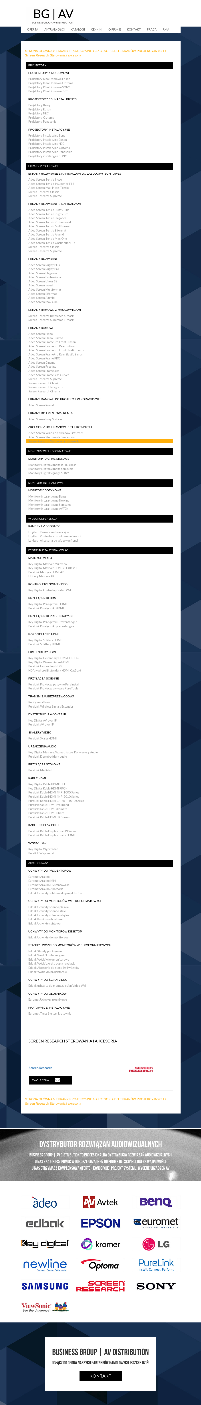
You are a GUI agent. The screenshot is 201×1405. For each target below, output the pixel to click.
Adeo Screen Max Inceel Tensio (48, 187)
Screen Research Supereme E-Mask (51, 320)
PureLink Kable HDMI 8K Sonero (49, 817)
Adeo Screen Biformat (42, 293)
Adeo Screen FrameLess (43, 370)
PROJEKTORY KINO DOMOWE (49, 73)
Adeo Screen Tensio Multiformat (49, 226)
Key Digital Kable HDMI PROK (47, 788)
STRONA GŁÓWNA (38, 51)
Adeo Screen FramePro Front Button (52, 342)
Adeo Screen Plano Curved (45, 338)
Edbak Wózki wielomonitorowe (48, 959)
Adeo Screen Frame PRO (44, 358)
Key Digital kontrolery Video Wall (50, 590)
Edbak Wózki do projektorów (47, 972)
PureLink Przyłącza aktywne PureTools (53, 688)
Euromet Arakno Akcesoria (45, 889)
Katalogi (78, 29)
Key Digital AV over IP (42, 720)
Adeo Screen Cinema (41, 362)
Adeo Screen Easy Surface (45, 419)
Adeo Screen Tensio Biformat (47, 230)
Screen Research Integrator (46, 387)
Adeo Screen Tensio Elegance (47, 218)
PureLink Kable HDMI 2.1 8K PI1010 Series (56, 801)
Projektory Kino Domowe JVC (48, 91)
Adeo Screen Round (41, 405)
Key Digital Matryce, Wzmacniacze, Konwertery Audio (63, 752)
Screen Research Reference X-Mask (51, 316)
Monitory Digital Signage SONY (48, 473)
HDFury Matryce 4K (41, 576)
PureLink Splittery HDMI (44, 644)
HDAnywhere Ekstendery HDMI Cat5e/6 (54, 670)
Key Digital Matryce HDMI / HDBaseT (52, 568)
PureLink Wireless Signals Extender (50, 706)
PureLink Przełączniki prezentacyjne (51, 626)
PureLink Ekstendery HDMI (45, 666)
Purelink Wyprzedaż (41, 853)
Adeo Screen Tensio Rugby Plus (48, 210)
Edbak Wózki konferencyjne (46, 955)
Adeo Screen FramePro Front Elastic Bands (56, 350)
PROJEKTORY (37, 65)
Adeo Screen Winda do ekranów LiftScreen (56, 433)
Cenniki (96, 29)
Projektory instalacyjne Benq (47, 135)
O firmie (114, 29)
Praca (152, 29)
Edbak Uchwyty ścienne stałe (47, 911)
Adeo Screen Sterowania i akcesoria (51, 437)
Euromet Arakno (39, 876)
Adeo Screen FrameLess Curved (49, 375)
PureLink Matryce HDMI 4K (46, 572)
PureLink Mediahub (40, 770)
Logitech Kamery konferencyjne (48, 532)
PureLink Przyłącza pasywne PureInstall (53, 684)
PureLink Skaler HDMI (42, 738)
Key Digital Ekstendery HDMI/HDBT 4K (54, 658)
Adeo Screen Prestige (42, 366)
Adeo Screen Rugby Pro (43, 269)
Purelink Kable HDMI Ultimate (47, 809)
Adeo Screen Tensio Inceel (45, 179)
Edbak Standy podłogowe (45, 951)
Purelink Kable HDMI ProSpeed (48, 805)
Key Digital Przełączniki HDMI (47, 604)
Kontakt (134, 29)
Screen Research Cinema (44, 391)
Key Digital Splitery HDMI (45, 640)
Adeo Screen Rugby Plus (44, 265)
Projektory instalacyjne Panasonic (50, 152)
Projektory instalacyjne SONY (47, 156)
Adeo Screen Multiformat (44, 289)
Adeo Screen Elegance (42, 273)
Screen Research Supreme (45, 196)
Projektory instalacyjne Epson (47, 139)
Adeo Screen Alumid (41, 297)
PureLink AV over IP (41, 724)
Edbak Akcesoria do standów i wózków (53, 967)
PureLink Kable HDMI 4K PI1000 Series (53, 792)
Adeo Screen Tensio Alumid (46, 234)
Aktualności (54, 29)
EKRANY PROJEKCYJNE (74, 51)
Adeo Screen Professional (45, 277)
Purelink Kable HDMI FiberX (46, 813)
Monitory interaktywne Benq (47, 496)
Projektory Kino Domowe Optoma (50, 83)
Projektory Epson (39, 109)
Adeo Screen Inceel (40, 285)
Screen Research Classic (43, 192)
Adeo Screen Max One (43, 302)
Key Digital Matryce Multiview (47, 564)
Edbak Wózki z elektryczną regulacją (51, 963)
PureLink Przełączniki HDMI (46, 608)
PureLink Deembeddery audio (47, 756)
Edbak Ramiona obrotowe (45, 919)
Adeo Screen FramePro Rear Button (51, 346)
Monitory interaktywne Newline (48, 500)
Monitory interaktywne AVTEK (48, 508)
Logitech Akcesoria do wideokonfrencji (53, 540)
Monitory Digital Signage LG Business (52, 465)
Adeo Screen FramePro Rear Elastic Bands (55, 354)
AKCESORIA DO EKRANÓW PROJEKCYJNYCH (130, 51)
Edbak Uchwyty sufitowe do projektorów (55, 893)
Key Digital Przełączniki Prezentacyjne (52, 622)
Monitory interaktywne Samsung (49, 504)
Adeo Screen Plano (40, 334)
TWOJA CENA (46, 1080)
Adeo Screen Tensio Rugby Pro (48, 214)
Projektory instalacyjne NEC (46, 143)
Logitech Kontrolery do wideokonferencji (54, 536)
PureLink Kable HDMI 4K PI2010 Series (53, 796)
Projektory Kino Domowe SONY (49, 87)
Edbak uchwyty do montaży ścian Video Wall (57, 985)
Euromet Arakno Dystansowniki (49, 885)
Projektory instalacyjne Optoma (49, 148)
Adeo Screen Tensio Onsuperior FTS (52, 243)
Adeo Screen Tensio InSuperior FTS (51, 183)
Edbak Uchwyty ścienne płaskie (48, 907)
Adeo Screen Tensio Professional (49, 222)
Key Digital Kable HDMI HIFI (46, 784)
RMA (166, 29)
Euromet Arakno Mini (42, 880)
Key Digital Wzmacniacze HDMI (48, 662)
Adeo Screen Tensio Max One (47, 238)
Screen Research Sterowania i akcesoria (53, 441)
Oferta (32, 29)
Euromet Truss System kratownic (49, 1013)
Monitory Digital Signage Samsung (50, 469)
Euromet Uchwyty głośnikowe (47, 999)
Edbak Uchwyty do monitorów (48, 937)
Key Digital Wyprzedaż (43, 849)
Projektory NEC (38, 113)
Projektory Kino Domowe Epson (49, 79)
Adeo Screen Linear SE (42, 281)
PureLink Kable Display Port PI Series (52, 831)
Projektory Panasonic (42, 121)
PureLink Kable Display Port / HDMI (51, 835)
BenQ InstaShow (39, 702)
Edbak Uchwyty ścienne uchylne (49, 915)
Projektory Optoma (41, 117)
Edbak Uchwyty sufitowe (44, 923)
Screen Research (40, 1068)
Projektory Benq (39, 105)
